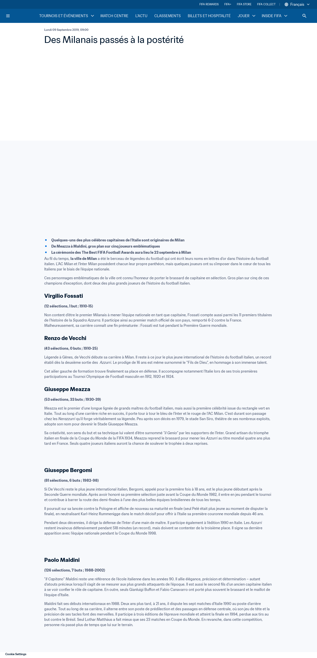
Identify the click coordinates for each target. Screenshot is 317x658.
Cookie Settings (15, 654)
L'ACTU (141, 16)
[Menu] (8, 15)
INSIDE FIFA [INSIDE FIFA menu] (275, 15)
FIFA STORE (244, 4)
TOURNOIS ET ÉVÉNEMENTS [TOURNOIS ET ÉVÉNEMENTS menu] (67, 15)
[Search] (304, 16)
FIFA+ (227, 4)
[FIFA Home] (22, 16)
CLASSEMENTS (167, 16)
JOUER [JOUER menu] (247, 15)
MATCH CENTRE (114, 16)
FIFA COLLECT (266, 4)
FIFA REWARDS (209, 4)
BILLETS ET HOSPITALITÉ (209, 16)
